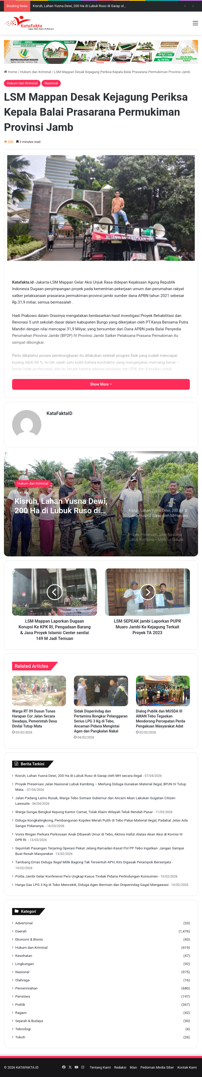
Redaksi (120, 1067)
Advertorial (24, 923)
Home (10, 72)
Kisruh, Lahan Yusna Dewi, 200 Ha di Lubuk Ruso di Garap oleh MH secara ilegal (93, 6)
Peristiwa (22, 996)
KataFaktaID (59, 413)
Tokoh (20, 1037)
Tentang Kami (100, 1067)
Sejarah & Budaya (29, 1021)
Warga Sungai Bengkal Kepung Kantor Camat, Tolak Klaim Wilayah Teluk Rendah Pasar (84, 812)
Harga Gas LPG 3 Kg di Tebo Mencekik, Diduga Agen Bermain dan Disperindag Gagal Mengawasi (92, 885)
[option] (101, 503)
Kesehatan (23, 955)
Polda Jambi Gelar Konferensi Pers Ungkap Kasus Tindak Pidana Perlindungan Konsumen (86, 876)
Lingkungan (24, 964)
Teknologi (23, 1029)
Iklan (133, 1067)
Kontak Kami (187, 1067)
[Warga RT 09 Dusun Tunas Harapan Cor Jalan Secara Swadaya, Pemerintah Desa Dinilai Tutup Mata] (39, 691)
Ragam (21, 1013)
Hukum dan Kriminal (35, 72)
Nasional (51, 83)
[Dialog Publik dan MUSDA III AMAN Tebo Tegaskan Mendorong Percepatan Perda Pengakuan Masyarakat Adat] (163, 691)
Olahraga (22, 980)
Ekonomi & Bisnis (29, 939)
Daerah (21, 931)
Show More (101, 384)
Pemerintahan (26, 988)
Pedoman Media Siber (157, 1067)
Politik (20, 1004)
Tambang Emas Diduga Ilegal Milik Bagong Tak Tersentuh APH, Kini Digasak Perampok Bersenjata (93, 862)
